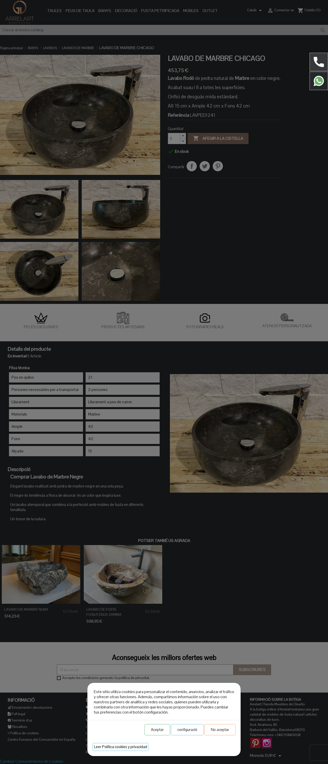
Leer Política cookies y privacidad (120, 746)
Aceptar (157, 729)
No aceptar (220, 729)
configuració (187, 729)
